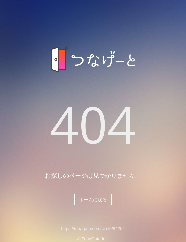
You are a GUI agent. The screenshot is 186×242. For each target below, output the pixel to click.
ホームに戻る (93, 199)
